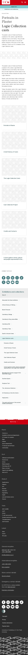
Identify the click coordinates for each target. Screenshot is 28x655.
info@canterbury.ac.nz (7, 555)
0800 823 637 (11, 587)
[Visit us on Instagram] (8, 278)
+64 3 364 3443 (6, 564)
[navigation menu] (25, 2)
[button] (14, 6)
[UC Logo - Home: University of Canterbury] (6, 2)
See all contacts (6, 576)
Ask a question (6, 567)
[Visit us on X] (3, 282)
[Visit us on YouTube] (12, 282)
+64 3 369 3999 (6, 552)
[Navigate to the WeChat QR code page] (8, 282)
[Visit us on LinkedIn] (12, 278)
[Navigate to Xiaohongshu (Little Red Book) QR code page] (17, 282)
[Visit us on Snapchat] (17, 278)
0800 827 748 (5, 550)
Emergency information (8, 590)
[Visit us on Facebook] (3, 278)
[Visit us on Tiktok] (21, 278)
